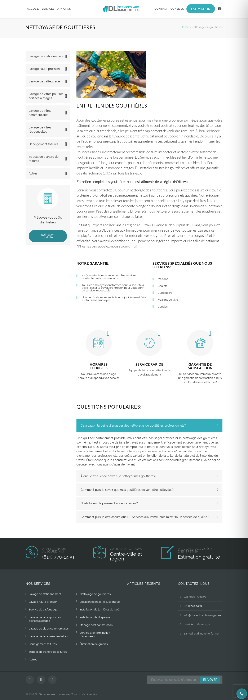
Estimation (200, 9)
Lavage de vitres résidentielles (40, 129)
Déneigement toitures (43, 144)
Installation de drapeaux (95, 617)
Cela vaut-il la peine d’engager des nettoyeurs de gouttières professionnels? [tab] (133, 425)
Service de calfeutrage (44, 81)
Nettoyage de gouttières (95, 594)
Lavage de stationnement (46, 56)
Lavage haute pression (44, 69)
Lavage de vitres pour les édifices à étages (46, 96)
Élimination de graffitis (94, 644)
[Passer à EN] (220, 9)
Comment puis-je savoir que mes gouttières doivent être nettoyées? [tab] (127, 489)
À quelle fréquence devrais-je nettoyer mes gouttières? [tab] (118, 476)
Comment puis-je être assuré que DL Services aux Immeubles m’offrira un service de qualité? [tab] (145, 517)
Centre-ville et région (126, 556)
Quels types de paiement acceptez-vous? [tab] (109, 503)
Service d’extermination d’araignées (95, 634)
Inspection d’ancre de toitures (44, 159)
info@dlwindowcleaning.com (199, 615)
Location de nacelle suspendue (100, 601)
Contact (161, 8)
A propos (64, 8)
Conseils (177, 8)
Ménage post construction (96, 625)
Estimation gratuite (47, 236)
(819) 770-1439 (58, 557)
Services (48, 8)
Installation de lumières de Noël (100, 609)
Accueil (33, 8)
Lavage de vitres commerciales (40, 113)
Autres (33, 173)
